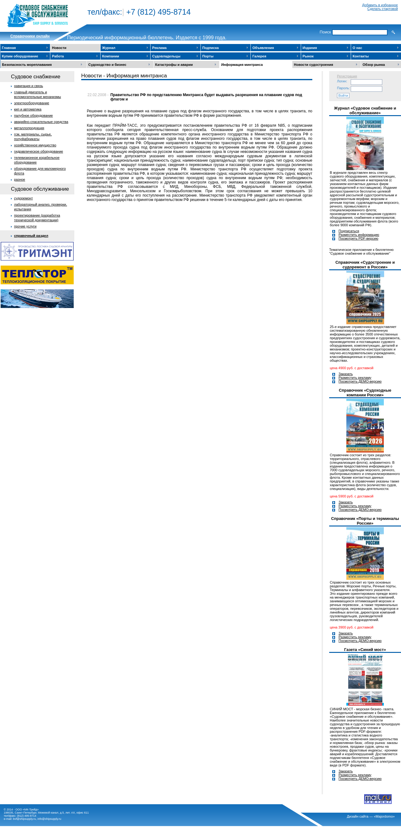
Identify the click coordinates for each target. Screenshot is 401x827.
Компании (110, 56)
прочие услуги (25, 226)
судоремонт (23, 198)
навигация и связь (28, 86)
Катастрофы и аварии (174, 64)
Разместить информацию (359, 235)
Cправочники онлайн (30, 36)
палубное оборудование (33, 115)
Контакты (361, 56)
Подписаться (349, 231)
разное (19, 179)
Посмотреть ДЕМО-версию (360, 381)
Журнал (108, 48)
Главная (9, 48)
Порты (208, 56)
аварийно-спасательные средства (41, 122)
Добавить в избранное (380, 5)
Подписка (210, 48)
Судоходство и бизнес (107, 64)
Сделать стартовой (382, 9)
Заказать (346, 374)
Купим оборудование (20, 56)
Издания (310, 48)
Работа (58, 56)
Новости (59, 48)
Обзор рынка (374, 64)
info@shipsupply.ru (49, 818)
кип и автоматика (28, 109)
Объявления (263, 48)
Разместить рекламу (355, 377)
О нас (357, 48)
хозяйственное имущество (35, 145)
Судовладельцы (166, 56)
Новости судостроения (313, 64)
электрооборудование (31, 103)
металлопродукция (29, 128)
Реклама (159, 48)
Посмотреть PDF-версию (358, 238)
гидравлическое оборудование (38, 151)
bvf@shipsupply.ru (24, 818)
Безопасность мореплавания (27, 64)
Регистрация (347, 76)
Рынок (308, 56)
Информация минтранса (242, 64)
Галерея (259, 56)
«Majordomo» (384, 816)
